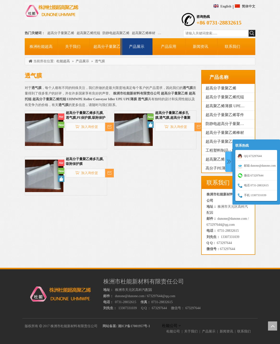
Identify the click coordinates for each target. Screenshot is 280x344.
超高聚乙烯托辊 (88, 33)
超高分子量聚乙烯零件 (225, 115)
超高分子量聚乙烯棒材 (225, 133)
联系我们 (244, 331)
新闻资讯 (226, 331)
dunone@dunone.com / (233, 218)
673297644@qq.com (221, 224)
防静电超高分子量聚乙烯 (227, 124)
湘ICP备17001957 (131, 326)
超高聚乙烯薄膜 (169, 33)
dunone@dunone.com (130, 296)
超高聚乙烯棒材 (143, 33)
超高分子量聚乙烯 (60, 33)
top (272, 326)
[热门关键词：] (252, 33)
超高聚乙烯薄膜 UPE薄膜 (227, 106)
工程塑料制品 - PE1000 (225, 150)
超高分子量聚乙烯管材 (225, 141)
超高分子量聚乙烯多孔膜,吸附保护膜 (85, 161)
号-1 (147, 326)
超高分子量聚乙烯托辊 (225, 97)
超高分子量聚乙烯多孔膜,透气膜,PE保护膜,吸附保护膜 (85, 115)
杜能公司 (173, 331)
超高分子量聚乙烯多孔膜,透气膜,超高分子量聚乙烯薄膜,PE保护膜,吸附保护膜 (173, 115)
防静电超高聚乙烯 (116, 33)
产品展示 (208, 331)
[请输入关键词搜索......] (216, 33)
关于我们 (191, 331)
